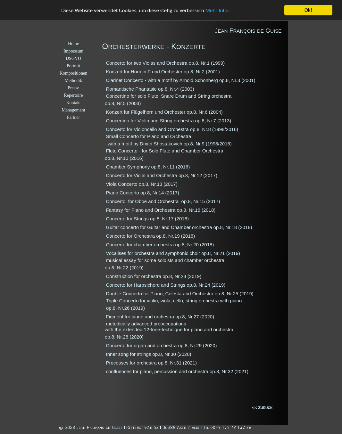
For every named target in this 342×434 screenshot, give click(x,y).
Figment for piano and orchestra (141, 316)
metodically (118, 323)
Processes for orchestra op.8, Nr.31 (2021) (151, 362)
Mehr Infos (217, 10)
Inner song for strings (129, 354)
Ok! (308, 10)
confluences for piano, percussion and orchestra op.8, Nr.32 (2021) (177, 371)
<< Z (256, 407)
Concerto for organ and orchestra (142, 345)
